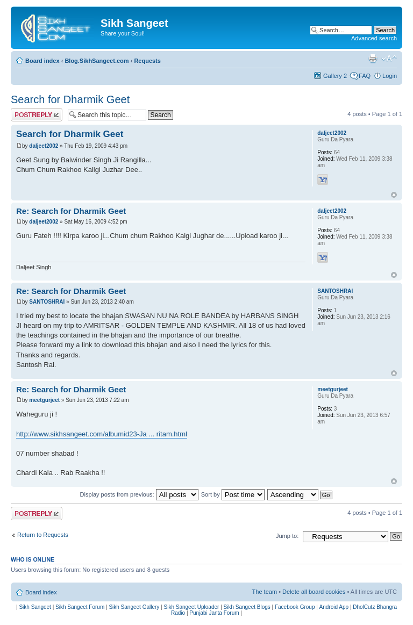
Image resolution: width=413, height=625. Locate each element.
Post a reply (36, 114)
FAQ (365, 76)
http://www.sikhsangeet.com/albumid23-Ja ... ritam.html (101, 434)
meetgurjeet (44, 400)
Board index (42, 61)
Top (394, 195)
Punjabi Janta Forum (214, 613)
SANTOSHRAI (47, 302)
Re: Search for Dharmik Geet (71, 210)
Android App (334, 607)
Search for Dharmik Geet (70, 99)
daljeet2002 (43, 146)
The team (264, 591)
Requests (147, 61)
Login (389, 76)
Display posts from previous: (139, 494)
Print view (373, 58)
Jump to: (287, 536)
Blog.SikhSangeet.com (97, 61)
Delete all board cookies (313, 591)
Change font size (389, 58)
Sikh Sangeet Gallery (134, 607)
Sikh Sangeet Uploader (191, 607)
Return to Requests (42, 534)
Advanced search (374, 38)
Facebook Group (295, 607)
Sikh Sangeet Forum (79, 607)
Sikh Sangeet (35, 607)
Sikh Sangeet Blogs (247, 607)
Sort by (233, 494)
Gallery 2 (335, 76)
